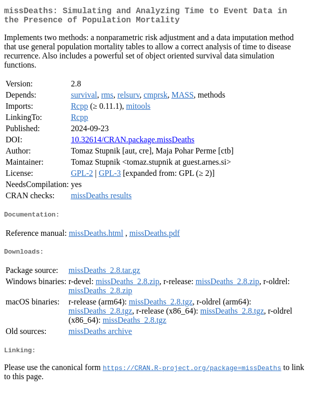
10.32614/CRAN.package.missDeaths (132, 143)
